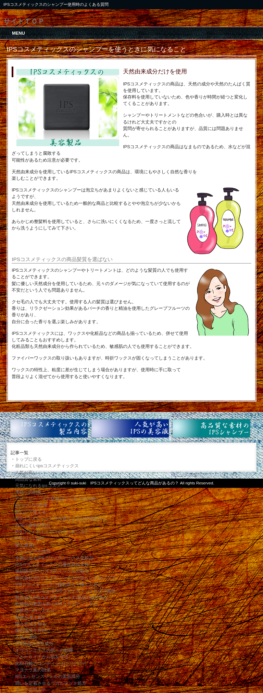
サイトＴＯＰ (24, 21)
